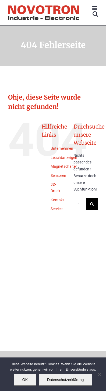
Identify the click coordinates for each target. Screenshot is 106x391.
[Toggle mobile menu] (95, 8)
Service (56, 209)
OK (25, 380)
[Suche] (92, 204)
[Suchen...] (79, 204)
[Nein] (99, 374)
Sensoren (58, 175)
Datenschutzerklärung (65, 380)
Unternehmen (62, 148)
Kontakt (57, 200)
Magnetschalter (64, 166)
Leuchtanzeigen (64, 157)
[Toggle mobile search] (95, 14)
